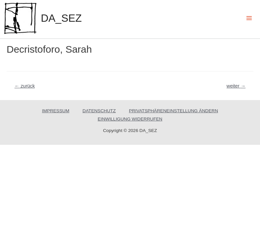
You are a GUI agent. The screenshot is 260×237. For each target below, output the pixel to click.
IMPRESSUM (55, 110)
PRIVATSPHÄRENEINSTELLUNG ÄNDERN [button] (173, 110)
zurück (25, 86)
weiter (236, 86)
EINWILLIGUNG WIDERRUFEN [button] (130, 119)
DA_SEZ (61, 18)
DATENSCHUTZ (99, 110)
